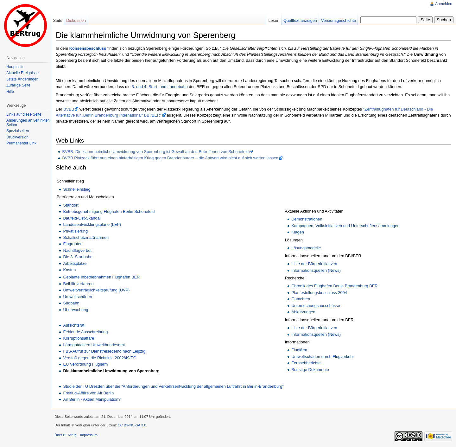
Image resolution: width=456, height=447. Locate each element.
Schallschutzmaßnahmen (86, 237)
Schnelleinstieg (76, 189)
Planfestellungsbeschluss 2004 (319, 292)
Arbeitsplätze (74, 263)
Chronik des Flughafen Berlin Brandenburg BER (334, 286)
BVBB (68, 109)
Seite (57, 20)
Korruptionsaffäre (78, 338)
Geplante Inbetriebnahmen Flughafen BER (101, 277)
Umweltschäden (77, 296)
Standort (70, 205)
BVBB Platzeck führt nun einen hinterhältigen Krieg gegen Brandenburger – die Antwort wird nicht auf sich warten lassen (170, 158)
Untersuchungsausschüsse (315, 305)
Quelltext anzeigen (300, 20)
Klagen (297, 232)
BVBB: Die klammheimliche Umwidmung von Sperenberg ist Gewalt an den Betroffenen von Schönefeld (155, 151)
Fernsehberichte (305, 363)
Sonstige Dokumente (310, 369)
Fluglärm (299, 350)
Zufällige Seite (18, 85)
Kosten (69, 269)
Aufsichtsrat (73, 325)
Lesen (273, 20)
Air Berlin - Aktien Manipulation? (91, 399)
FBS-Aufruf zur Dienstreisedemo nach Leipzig (104, 351)
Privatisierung (75, 231)
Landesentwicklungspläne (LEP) (92, 224)
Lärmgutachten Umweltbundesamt (94, 344)
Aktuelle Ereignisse (22, 73)
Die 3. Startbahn (77, 256)
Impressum (89, 435)
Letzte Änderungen (22, 79)
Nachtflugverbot (77, 250)
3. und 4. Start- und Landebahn (160, 86)
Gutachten (300, 299)
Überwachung (75, 309)
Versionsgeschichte (338, 20)
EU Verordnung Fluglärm (85, 364)
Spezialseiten (17, 131)
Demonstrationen (306, 219)
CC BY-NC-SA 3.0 (132, 425)
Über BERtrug (65, 435)
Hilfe (10, 91)
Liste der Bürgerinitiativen (314, 263)
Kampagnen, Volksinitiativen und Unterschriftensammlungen (345, 225)
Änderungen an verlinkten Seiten (28, 122)
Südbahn (71, 303)
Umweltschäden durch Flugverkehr (322, 356)
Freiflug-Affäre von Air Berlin (88, 393)
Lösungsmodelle (306, 248)
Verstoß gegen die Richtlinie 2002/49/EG (99, 357)
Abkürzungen (303, 312)
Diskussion (76, 20)
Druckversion (17, 137)
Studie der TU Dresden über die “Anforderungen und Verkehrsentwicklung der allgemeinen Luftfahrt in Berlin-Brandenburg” (173, 386)
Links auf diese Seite (23, 114)
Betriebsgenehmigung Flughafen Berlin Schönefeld (109, 211)
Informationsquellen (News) (316, 270)
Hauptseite (15, 67)
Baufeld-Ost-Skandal (81, 218)
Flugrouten (72, 243)
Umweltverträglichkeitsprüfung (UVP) (96, 290)
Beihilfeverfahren (78, 283)
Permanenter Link (21, 143)
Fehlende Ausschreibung (85, 331)
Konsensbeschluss (87, 48)
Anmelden (443, 4)
